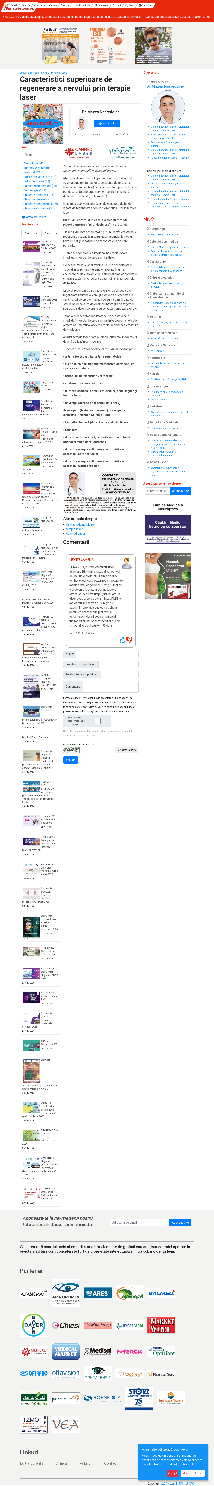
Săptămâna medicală (31, 72)
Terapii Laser (61, 72)
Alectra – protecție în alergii (166, 234)
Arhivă (61, 1463)
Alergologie (156, 229)
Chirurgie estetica (160, 277)
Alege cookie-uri (192, 1473)
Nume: (70, 654)
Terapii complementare (164, 435)
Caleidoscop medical (163, 241)
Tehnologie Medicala (162, 422)
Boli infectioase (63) (36, 181)
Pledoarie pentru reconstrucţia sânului (167, 285)
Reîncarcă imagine (127, 750)
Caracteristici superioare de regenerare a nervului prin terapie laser (168, 471)
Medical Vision (159, 399)
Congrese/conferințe (76, 5)
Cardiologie (156, 261)
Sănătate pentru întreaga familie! (168, 379)
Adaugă (71, 760)
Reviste (95, 5)
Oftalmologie (157, 386)
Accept (172, 1473)
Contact (147, 5)
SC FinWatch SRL (172, 1483)
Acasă (44, 5)
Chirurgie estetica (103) (38, 195)
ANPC (190, 1483)
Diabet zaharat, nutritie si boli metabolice (165, 295)
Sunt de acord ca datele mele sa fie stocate (88, 721)
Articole (56, 5)
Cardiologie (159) (34, 190)
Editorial (154, 317)
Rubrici (85, 1463)
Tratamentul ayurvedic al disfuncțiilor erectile (164, 453)
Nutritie (153, 373)
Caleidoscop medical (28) (40, 186)
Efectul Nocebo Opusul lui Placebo (170, 247)
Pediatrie (154, 406)
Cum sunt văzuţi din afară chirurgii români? (169, 324)
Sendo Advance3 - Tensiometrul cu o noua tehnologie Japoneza (169, 269)
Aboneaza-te (180, 491)
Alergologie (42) (34, 163)
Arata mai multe (34, 217)
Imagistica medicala (162, 333)
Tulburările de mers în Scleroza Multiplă (167, 365)
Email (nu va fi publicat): (81, 664)
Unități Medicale (112, 5)
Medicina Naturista (161, 345)
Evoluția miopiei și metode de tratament (167, 393)
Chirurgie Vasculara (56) (39, 208)
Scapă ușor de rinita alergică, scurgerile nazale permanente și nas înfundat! (168, 444)
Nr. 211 (48, 72)
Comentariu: (73, 686)
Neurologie (156, 358)
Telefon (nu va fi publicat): (82, 674)
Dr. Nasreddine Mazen (80, 524)
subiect (176, 171)
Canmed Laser (75, 533)
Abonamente (132, 5)
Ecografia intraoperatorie (164, 338)
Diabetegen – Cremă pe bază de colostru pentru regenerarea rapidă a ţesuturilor (170, 306)
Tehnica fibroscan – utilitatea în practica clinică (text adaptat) (167, 253)
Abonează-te (180, 1222)
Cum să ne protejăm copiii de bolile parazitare (170, 414)
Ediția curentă (31, 1463)
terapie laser (74, 529)
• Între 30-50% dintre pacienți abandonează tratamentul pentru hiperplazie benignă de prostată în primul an (72, 17)
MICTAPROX (157, 350)
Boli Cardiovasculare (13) (39, 177)
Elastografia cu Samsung (164, 428)
